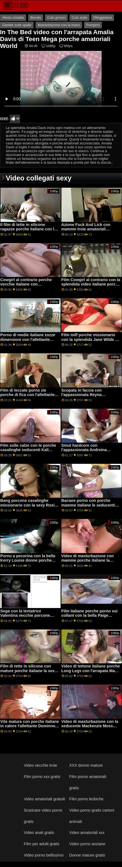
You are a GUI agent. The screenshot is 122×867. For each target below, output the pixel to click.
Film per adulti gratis (41, 844)
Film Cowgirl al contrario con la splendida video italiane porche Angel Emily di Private (90, 284)
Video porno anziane (87, 844)
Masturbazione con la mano (59, 25)
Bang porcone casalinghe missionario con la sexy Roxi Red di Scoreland (27, 505)
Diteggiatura (102, 18)
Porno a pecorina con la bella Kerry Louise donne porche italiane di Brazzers (27, 560)
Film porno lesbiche (86, 799)
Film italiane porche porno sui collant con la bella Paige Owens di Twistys (89, 615)
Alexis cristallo (13, 18)
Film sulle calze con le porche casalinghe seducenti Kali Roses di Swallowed (28, 450)
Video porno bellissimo (43, 855)
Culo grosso (56, 18)
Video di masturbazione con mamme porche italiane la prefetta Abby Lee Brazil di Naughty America (87, 563)
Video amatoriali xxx (86, 832)
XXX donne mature (85, 765)
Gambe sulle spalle (16, 25)
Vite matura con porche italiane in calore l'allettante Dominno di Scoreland (29, 726)
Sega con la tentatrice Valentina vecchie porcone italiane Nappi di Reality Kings (28, 615)
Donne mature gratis (87, 855)
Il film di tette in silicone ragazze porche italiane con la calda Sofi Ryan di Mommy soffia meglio (28, 231)
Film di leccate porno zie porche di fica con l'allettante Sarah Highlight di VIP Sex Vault (27, 397)
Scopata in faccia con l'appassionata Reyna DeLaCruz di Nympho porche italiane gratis (88, 397)
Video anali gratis (39, 832)
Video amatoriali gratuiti (44, 799)
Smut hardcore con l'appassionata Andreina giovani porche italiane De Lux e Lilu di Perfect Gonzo (89, 452)
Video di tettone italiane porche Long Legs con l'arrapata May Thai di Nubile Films (90, 670)
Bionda (35, 18)
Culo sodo (79, 18)
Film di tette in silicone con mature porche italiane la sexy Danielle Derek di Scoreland (28, 670)
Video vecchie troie (40, 765)
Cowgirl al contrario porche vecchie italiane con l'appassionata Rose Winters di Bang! (29, 287)
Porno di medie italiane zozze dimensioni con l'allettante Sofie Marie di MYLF (27, 339)
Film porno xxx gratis (42, 776)
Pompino (93, 25)
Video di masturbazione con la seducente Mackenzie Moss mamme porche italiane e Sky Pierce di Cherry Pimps (89, 728)
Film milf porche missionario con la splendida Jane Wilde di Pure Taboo (90, 339)
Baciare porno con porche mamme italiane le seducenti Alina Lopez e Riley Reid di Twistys (88, 507)
